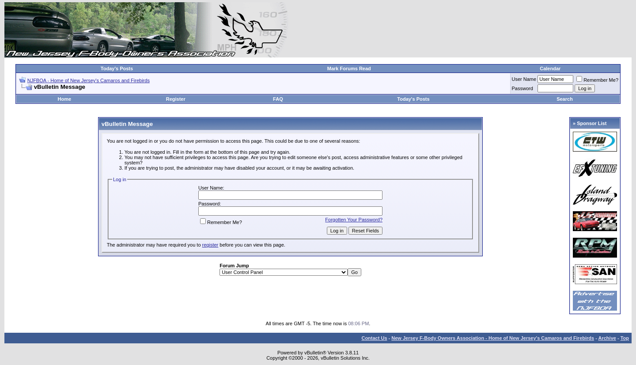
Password (522, 88)
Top (625, 338)
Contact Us (374, 338)
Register (176, 99)
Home (64, 99)
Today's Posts (117, 68)
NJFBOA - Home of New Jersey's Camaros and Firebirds (88, 80)
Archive (607, 338)
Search (564, 99)
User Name (524, 79)
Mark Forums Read (349, 68)
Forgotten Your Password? (353, 219)
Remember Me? (597, 80)
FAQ (278, 99)
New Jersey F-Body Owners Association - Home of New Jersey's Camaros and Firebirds (492, 338)
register (210, 244)
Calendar (550, 68)
